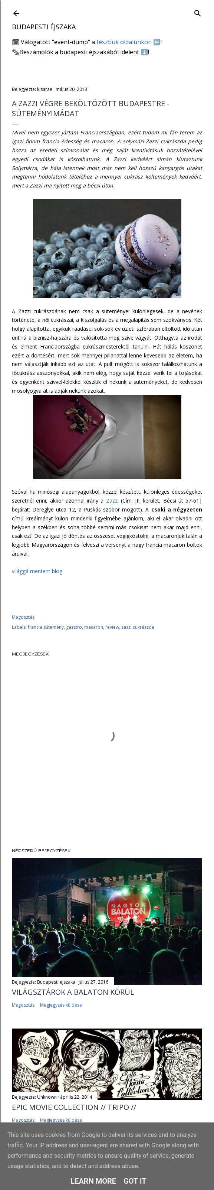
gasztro (74, 627)
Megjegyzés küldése (61, 1005)
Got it (135, 1181)
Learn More (93, 1181)
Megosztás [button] (23, 617)
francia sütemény (46, 627)
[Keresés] (197, 11)
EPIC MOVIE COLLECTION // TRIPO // (74, 1107)
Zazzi (113, 500)
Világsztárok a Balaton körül (73, 992)
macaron (93, 627)
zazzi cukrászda (137, 627)
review (112, 627)
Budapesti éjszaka (44, 26)
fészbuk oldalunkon (124, 42)
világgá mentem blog (37, 571)
